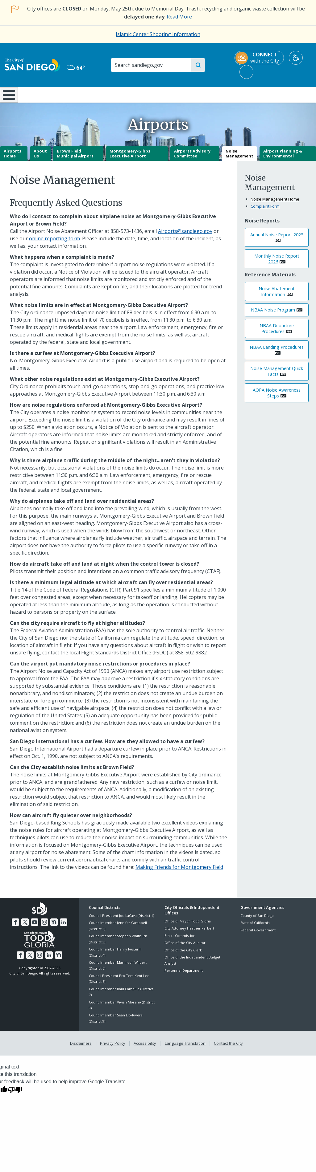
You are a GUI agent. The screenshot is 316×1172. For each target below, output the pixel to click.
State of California (255, 927)
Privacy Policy (113, 1047)
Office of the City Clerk (183, 954)
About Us (40, 158)
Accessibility (145, 1047)
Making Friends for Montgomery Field (179, 871)
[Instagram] (44, 926)
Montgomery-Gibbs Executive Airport (130, 158)
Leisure (40, 94)
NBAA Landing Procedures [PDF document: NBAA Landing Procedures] (277, 351)
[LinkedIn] (62, 926)
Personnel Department (183, 974)
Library (184, 94)
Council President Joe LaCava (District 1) (121, 920)
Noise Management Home (275, 203)
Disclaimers (82, 1047)
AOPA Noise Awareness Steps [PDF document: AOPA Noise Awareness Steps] (277, 397)
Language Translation (184, 1047)
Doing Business (136, 94)
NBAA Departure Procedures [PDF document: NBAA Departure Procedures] (277, 333)
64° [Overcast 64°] (76, 67)
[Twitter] (26, 926)
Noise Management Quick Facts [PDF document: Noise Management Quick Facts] (276, 376)
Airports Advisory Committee (192, 158)
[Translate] (296, 58)
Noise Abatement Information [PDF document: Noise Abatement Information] (277, 296)
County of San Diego (257, 920)
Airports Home (12, 158)
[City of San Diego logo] (32, 64)
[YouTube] (35, 926)
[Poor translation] (15, 1092)
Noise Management (239, 158)
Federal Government (258, 934)
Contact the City (227, 1047)
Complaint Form (265, 211)
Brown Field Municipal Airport (75, 158)
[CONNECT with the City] (259, 58)
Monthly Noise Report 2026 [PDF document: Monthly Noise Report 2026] (276, 263)
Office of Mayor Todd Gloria (187, 925)
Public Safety (237, 94)
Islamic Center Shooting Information (158, 34)
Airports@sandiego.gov (185, 235)
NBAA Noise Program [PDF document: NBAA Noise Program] (273, 314)
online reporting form (54, 242)
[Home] (8, 97)
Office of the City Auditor (185, 947)
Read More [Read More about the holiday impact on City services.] (179, 16)
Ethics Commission (179, 940)
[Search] (151, 65)
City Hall (289, 94)
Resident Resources (90, 94)
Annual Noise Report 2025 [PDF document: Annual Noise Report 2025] (276, 239)
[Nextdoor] (53, 926)
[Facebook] (16, 926)
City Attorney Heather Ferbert (189, 932)
